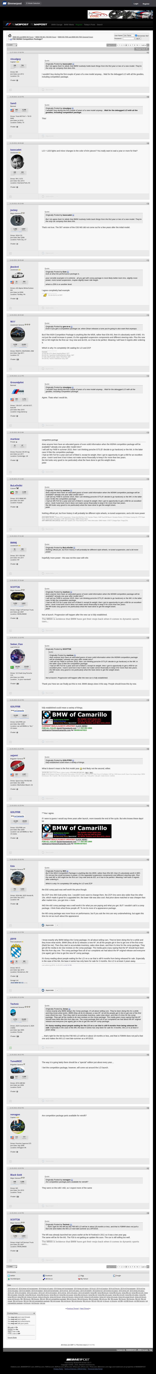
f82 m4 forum (66, 1301)
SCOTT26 (15, 587)
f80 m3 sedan (93, 1299)
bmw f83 (142, 1295)
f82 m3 (137, 1299)
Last (143, 45)
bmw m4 (102, 1297)
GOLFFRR (15, 706)
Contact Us (121, 1350)
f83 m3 (93, 1301)
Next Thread (84, 1308)
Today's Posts (89, 25)
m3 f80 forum (128, 1301)
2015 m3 (11, 1293)
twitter (12, 1275)
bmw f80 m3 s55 (137, 1293)
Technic (14, 1003)
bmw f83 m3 (12, 1297)
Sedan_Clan (16, 644)
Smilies (10, 1329)
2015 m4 (41, 1293)
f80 (21, 1299)
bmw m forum (32, 1297)
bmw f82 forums (43, 1295)
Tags (9, 1285)
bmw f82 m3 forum (81, 1295)
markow (14, 438)
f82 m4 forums (77, 1301)
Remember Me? (142, 36)
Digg (82, 1275)
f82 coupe (114, 1299)
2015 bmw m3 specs (110, 1291)
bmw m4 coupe (111, 1297)
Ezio (12, 866)
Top (150, 1350)
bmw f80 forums (115, 1293)
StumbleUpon (15, 1279)
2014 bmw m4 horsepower (63, 1288)
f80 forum (27, 1299)
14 (137, 45)
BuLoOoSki (16, 485)
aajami (14, 755)
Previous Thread (73, 1308)
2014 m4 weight (86, 1291)
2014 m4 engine (37, 1291)
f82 (109, 1299)
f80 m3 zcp (103, 1299)
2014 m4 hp (64, 1291)
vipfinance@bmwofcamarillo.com (56, 730)
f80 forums (35, 1299)
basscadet (15, 149)
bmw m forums (43, 1297)
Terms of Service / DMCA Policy (75, 1369)
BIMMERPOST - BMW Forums (137, 1350)
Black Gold (16, 1174)
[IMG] (10, 1331)
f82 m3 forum (18, 1301)
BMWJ (13, 542)
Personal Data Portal (95, 1369)
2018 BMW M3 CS (17, 983)
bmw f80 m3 (126, 1293)
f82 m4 (26, 1301)
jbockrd (14, 266)
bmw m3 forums (68, 1297)
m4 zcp (42, 1303)
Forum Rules (12, 1337)
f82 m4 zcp (87, 1301)
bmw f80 (93, 1293)
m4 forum (27, 1303)
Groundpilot (17, 382)
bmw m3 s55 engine (91, 1297)
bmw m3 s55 (78, 1297)
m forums (113, 1301)
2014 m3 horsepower (128, 1288)
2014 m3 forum (114, 1288)
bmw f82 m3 (54, 1295)
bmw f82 (21, 1295)
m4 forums (35, 1303)
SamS (13, 103)
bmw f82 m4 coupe (105, 1295)
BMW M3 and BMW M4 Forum (23, 37)
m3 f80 (120, 1301)
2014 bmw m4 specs (81, 1288)
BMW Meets (69, 25)
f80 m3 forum (71, 1299)
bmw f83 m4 (21, 1297)
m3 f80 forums (139, 1301)
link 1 (87, 772)
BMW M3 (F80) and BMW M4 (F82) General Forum (75, 37)
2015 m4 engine (51, 1293)
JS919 (13, 938)
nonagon (15, 1114)
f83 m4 (99, 1301)
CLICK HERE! (81, 726)
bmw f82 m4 (92, 1295)
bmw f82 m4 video (132, 1295)
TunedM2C (16, 1061)
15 (18, 1196)
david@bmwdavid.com (66, 728)
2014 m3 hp (140, 1288)
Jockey (13, 210)
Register (146, 4)
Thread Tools (140, 49)
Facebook (48, 1275)
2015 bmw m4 (124, 1291)
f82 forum (122, 1299)
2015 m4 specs (72, 1293)
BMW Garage (56, 25)
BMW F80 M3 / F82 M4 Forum (45, 37)
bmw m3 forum (55, 1297)
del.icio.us (49, 1279)
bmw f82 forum (30, 1295)
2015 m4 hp (62, 1293)
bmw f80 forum (103, 1293)
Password (117, 38)
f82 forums (130, 1299)
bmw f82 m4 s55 (118, 1295)
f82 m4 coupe (55, 1301)
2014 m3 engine (102, 1288)
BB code (11, 1327)
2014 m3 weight (24, 1291)
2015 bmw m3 (97, 1291)
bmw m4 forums (14, 1299)
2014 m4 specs (74, 1291)
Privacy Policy (58, 1369)
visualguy (15, 58)
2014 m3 (92, 1288)
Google (118, 1275)
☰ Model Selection (33, 3)
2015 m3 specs (32, 1293)
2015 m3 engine (20, 1293)
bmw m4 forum (140, 1297)
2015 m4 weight (84, 1293)
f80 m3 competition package (56, 1299)
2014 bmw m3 (13, 1288)
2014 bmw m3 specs (46, 1288)
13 (18, 359)
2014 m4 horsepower (51, 1291)
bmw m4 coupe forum (126, 1297)
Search (100, 25)
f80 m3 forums (82, 1299)
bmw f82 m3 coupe (66, 1295)
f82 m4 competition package (39, 1301)
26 (18, 683)
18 (18, 1036)
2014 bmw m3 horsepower (28, 1288)
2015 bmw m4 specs (137, 1291)
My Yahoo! (84, 1279)
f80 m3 (42, 1299)
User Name (118, 35)
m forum (106, 1301)
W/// (12, 321)
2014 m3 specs (13, 1291)
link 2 (91, 772)
